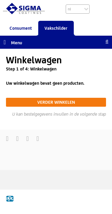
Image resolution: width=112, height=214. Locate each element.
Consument (21, 28)
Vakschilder (56, 28)
